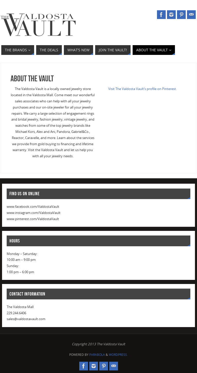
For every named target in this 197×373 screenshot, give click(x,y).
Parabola (97, 354)
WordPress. (118, 354)
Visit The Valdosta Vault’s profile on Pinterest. (142, 88)
